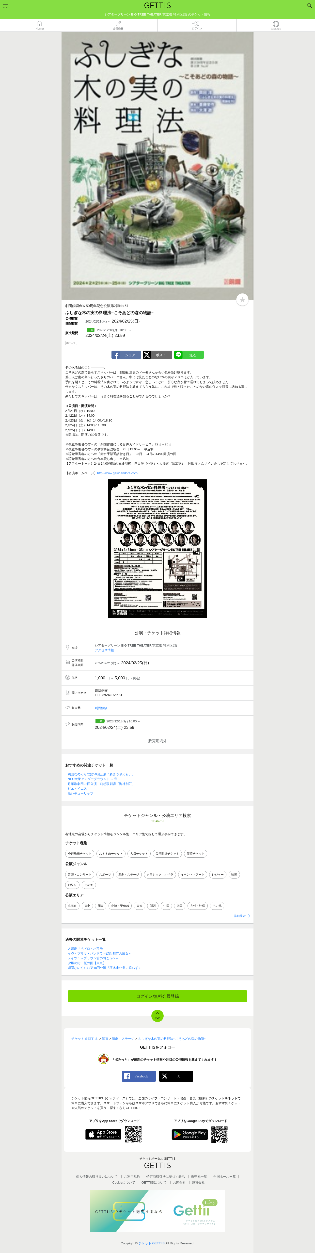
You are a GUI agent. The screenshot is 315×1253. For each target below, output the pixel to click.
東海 (139, 906)
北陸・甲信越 (120, 906)
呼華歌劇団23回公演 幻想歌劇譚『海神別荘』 (101, 784)
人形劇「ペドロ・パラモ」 (87, 948)
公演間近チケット (167, 853)
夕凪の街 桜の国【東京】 (87, 963)
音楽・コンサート (80, 874)
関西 (153, 906)
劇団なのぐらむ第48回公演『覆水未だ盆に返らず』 (105, 968)
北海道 (72, 906)
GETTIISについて (154, 1182)
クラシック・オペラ (160, 874)
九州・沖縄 (197, 906)
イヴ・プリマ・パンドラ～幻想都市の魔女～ (100, 953)
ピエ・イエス (77, 788)
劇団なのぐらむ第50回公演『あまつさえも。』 (101, 774)
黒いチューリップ (80, 793)
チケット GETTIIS (152, 1243)
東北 (87, 906)
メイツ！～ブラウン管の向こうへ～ (93, 958)
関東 (101, 906)
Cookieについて (123, 1182)
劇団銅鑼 (101, 708)
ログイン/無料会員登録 (157, 996)
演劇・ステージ (128, 874)
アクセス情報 (104, 650)
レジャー (218, 874)
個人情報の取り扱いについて (97, 1176)
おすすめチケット (111, 853)
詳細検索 (240, 916)
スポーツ (105, 874)
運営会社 (198, 1182)
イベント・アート (193, 874)
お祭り (72, 885)
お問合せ (179, 1182)
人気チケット (139, 853)
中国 (166, 906)
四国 (180, 906)
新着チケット (196, 853)
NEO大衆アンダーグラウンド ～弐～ (94, 779)
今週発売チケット (80, 853)
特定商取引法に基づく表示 (165, 1176)
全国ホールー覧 (224, 1176)
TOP (157, 1017)
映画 (234, 874)
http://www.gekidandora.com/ (117, 473)
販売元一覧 (199, 1176)
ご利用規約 (132, 1176)
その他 (88, 885)
